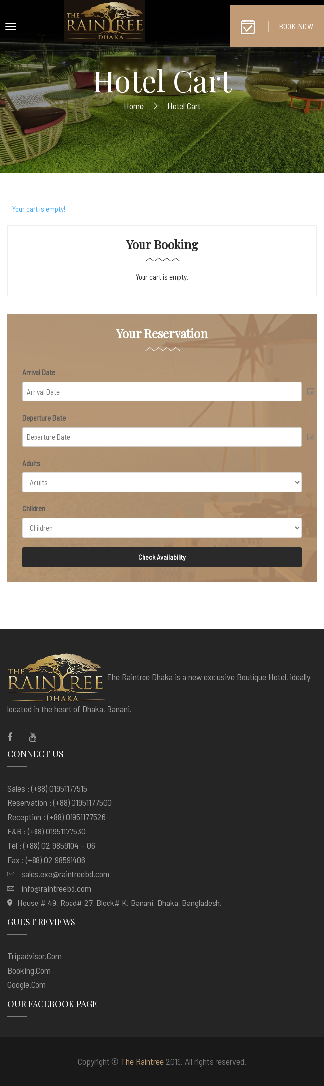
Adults (31, 463)
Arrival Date (38, 372)
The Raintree (142, 1061)
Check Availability (162, 557)
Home (134, 105)
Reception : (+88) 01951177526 (56, 816)
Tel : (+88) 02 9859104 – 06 (51, 845)
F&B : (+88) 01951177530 (46, 831)
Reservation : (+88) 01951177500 (59, 802)
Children (33, 508)
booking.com (29, 970)
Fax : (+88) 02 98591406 (46, 859)
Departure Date (44, 417)
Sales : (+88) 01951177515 (47, 788)
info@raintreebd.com (56, 888)
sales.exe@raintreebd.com (65, 874)
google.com (26, 984)
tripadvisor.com (34, 955)
